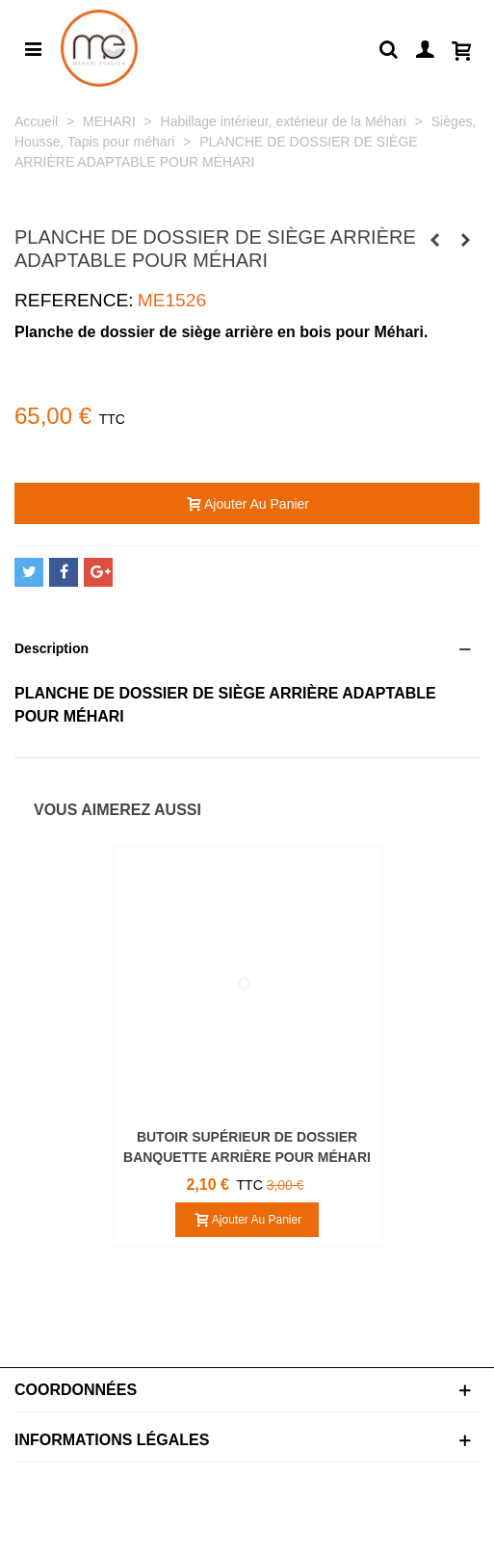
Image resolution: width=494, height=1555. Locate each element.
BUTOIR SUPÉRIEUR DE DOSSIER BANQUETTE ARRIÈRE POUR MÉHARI (247, 1147)
